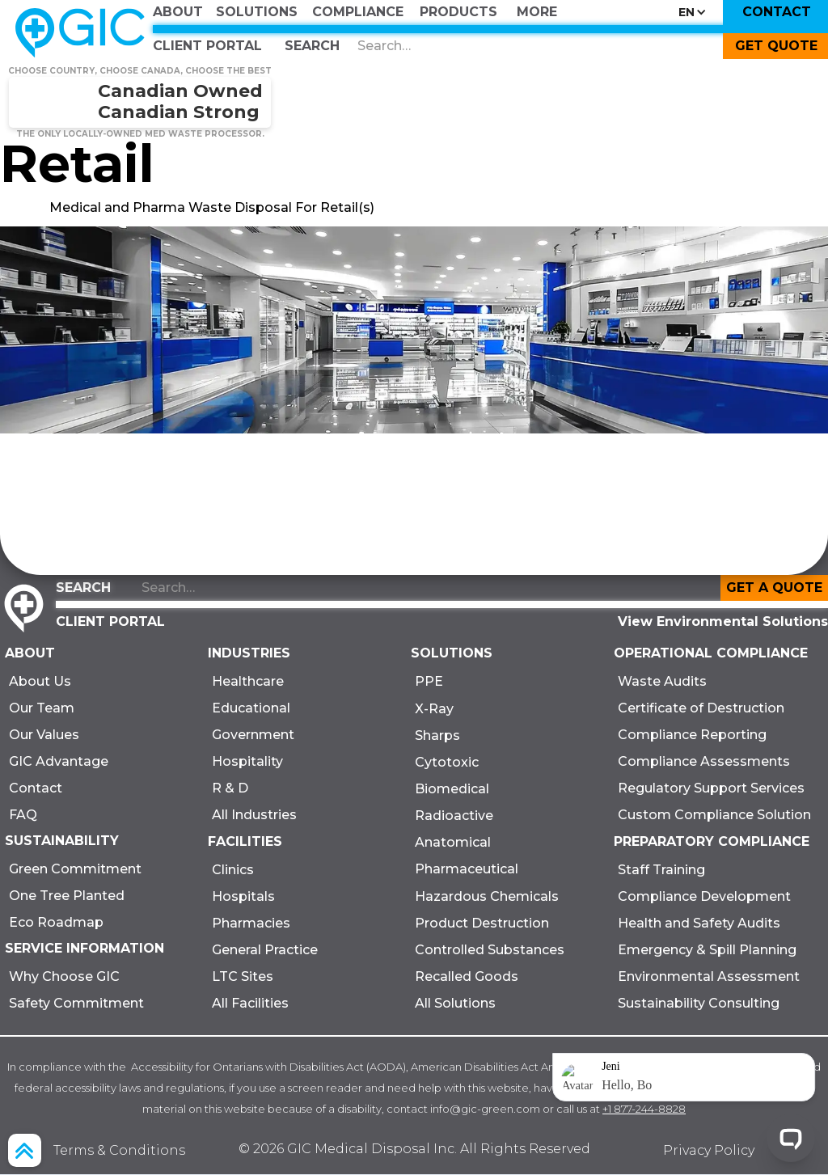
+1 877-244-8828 (644, 1108)
